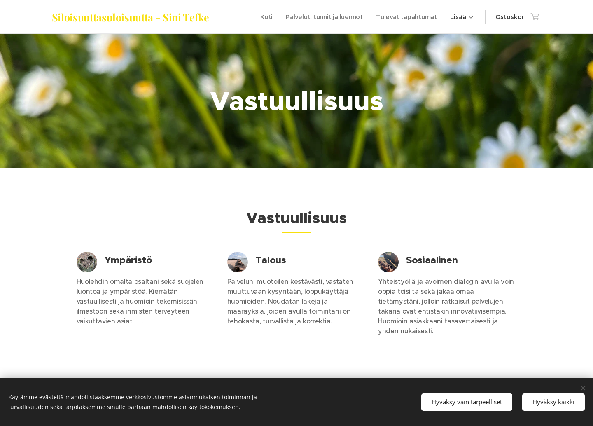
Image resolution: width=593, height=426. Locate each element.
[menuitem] (264, 17)
